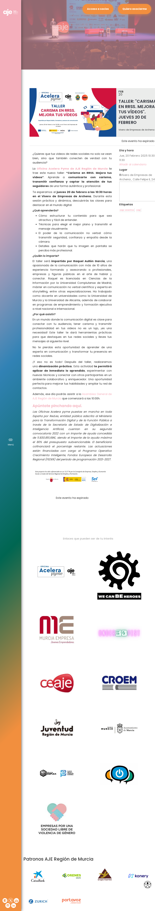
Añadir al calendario (133, 164)
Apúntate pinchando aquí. (57, 405)
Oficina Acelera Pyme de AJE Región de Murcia (72, 168)
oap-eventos (127, 210)
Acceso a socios (98, 9)
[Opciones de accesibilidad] (147, 884)
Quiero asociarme (134, 9)
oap (138, 210)
